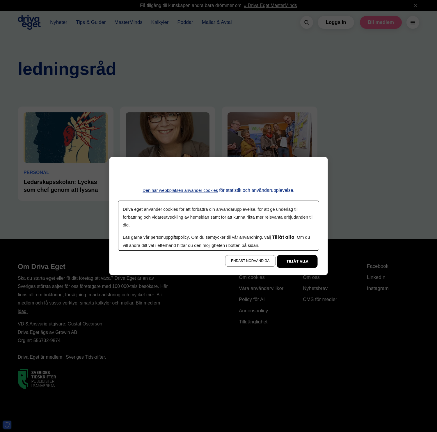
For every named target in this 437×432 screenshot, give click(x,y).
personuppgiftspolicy (170, 237)
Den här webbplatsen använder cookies (180, 190)
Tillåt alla (297, 261)
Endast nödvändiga (250, 261)
